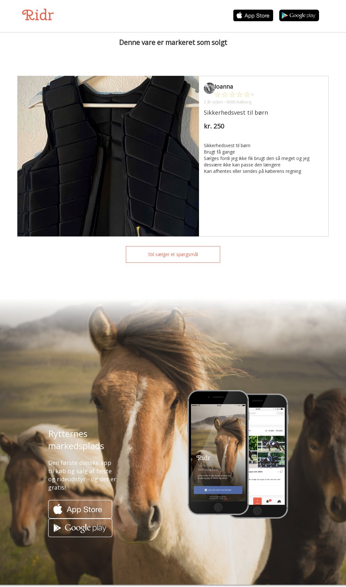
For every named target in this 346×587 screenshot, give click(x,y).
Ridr (38, 15)
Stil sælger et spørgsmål (173, 254)
